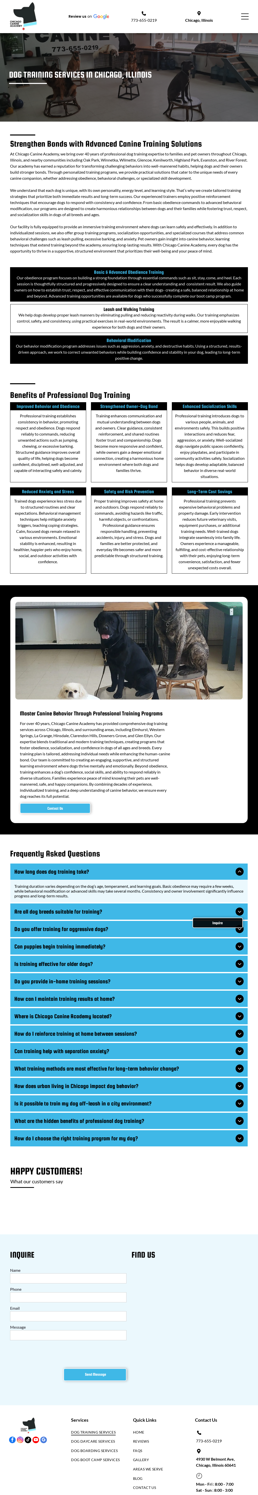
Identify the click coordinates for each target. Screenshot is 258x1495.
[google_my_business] (43, 1436)
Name (15, 1265)
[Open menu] (245, 16)
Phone (16, 1284)
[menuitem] (96, 1429)
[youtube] (36, 1436)
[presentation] (48, 1348)
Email (15, 1303)
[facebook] (12, 1436)
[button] (88, 16)
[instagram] (20, 1436)
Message (18, 1322)
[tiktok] (28, 1436)
